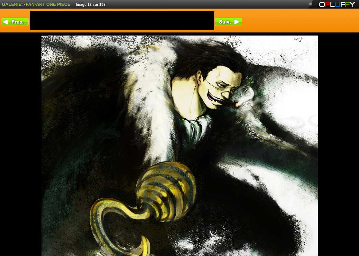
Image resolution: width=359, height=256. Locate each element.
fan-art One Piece (48, 4)
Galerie (11, 4)
